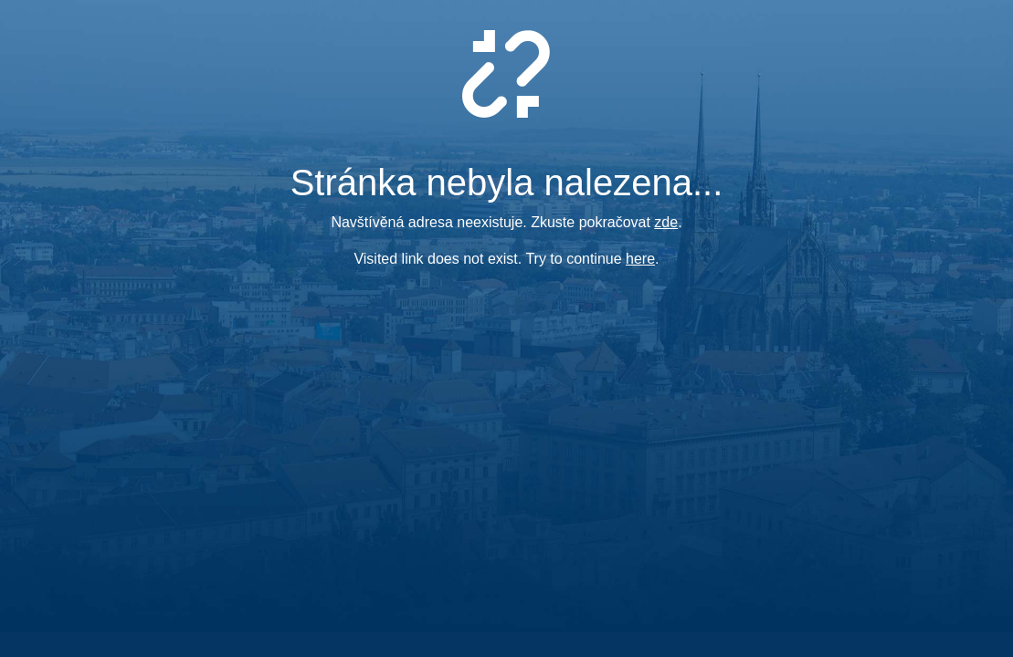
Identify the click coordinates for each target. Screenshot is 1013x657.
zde (666, 222)
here (640, 258)
